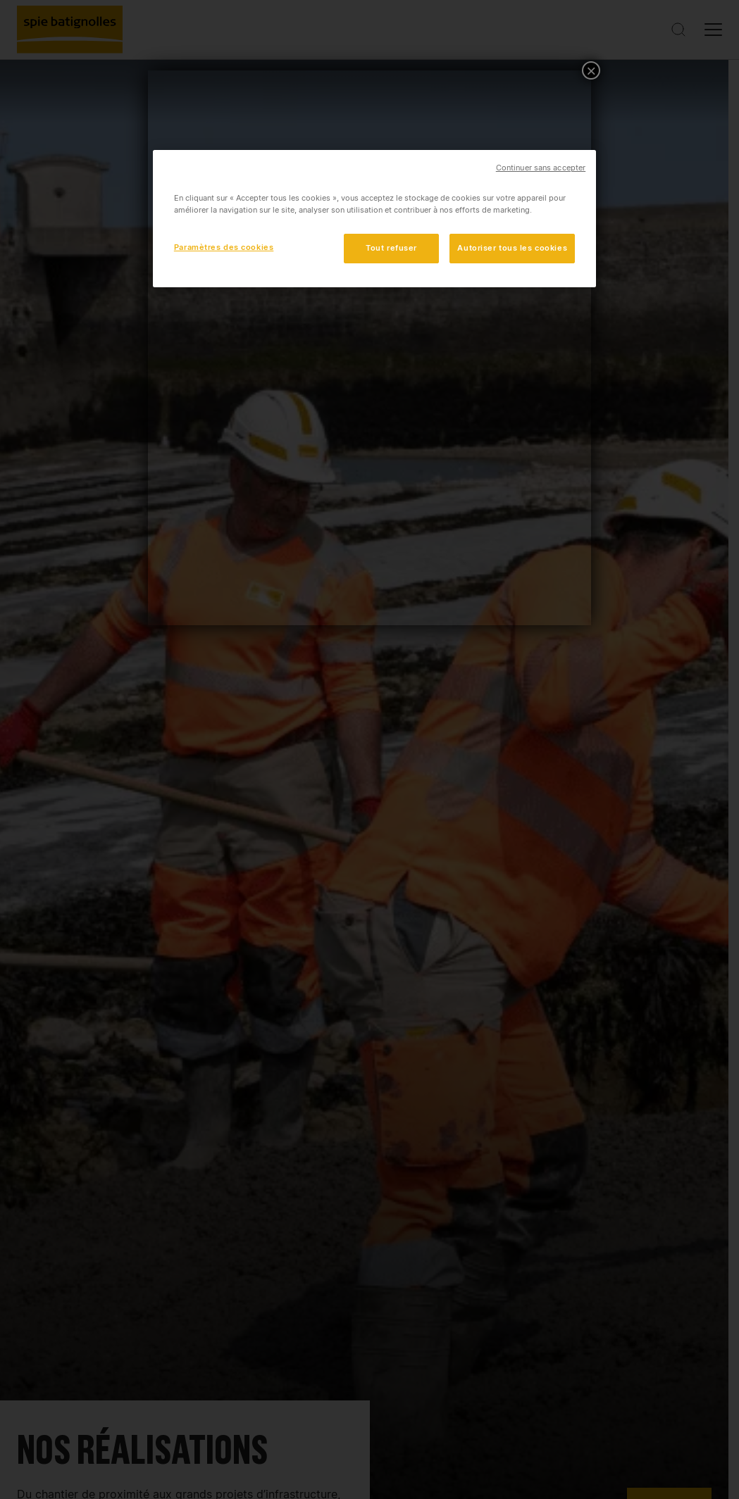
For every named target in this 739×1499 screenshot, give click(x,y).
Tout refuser (391, 248)
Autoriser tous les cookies (512, 248)
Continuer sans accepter (540, 168)
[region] (374, 218)
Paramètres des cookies (224, 247)
